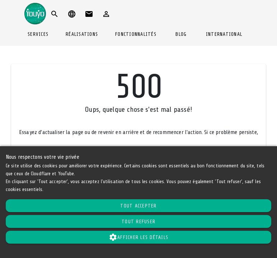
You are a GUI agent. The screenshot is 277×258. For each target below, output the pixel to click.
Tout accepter (138, 206)
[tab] (38, 34)
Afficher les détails (138, 237)
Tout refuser (138, 221)
